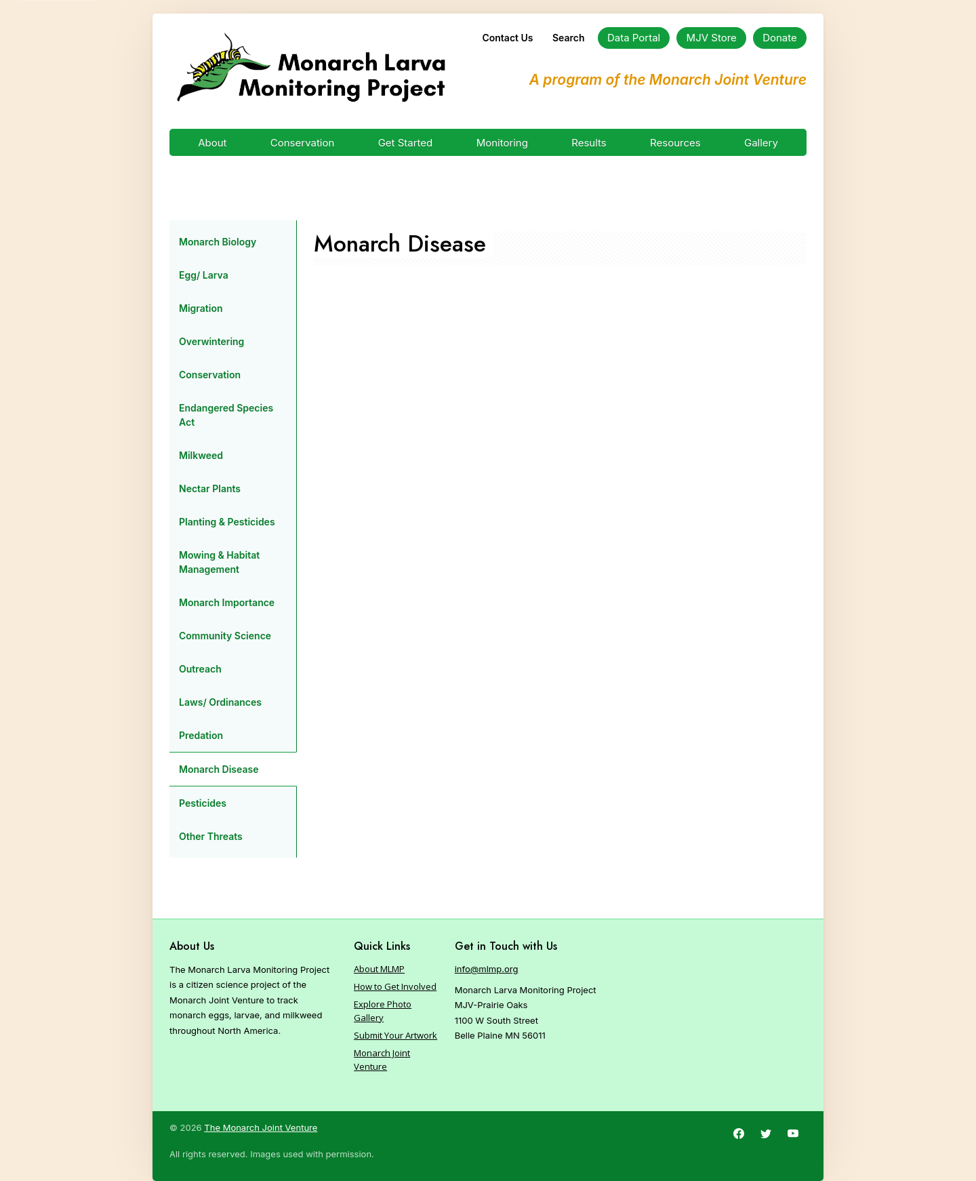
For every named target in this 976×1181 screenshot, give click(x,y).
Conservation (302, 142)
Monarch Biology (217, 241)
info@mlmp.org (486, 968)
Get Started (405, 142)
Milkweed (201, 455)
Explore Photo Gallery (382, 1011)
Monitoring (502, 142)
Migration (201, 308)
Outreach (200, 669)
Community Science (225, 635)
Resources (675, 142)
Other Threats (211, 836)
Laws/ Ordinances (220, 702)
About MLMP (379, 969)
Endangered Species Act (226, 415)
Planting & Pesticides (227, 521)
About (212, 142)
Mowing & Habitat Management (219, 562)
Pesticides (202, 803)
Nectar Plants (210, 488)
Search (568, 37)
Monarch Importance (226, 602)
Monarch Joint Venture (382, 1060)
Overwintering (211, 341)
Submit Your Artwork (395, 1035)
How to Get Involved (395, 986)
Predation (201, 735)
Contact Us (507, 37)
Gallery (761, 142)
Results (589, 142)
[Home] (310, 67)
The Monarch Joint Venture (260, 1127)
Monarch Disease (218, 769)
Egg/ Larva (203, 275)
